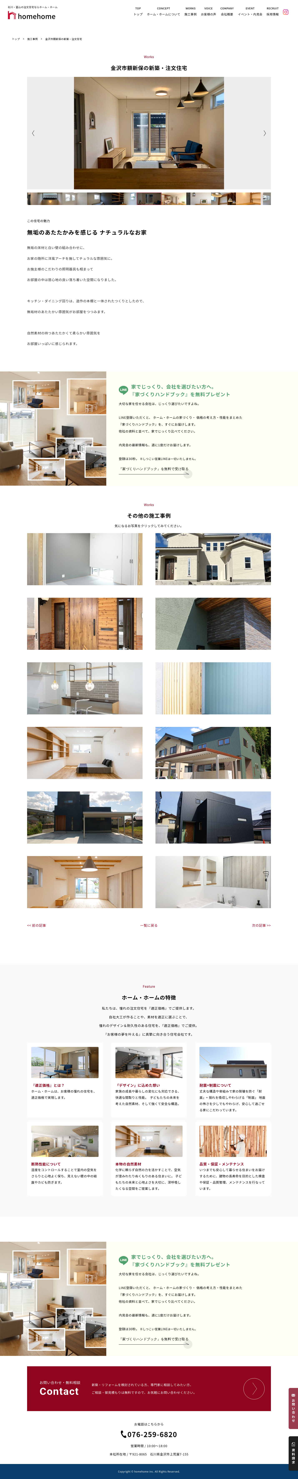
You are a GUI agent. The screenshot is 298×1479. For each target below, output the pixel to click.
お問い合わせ (293, 1408)
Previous (33, 133)
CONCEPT (165, 12)
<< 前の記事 (36, 925)
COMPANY (228, 12)
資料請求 (293, 1453)
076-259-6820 (149, 1434)
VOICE (210, 12)
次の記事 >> (261, 925)
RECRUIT (273, 12)
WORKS (192, 12)
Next (264, 133)
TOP (139, 12)
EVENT (250, 12)
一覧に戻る (149, 925)
